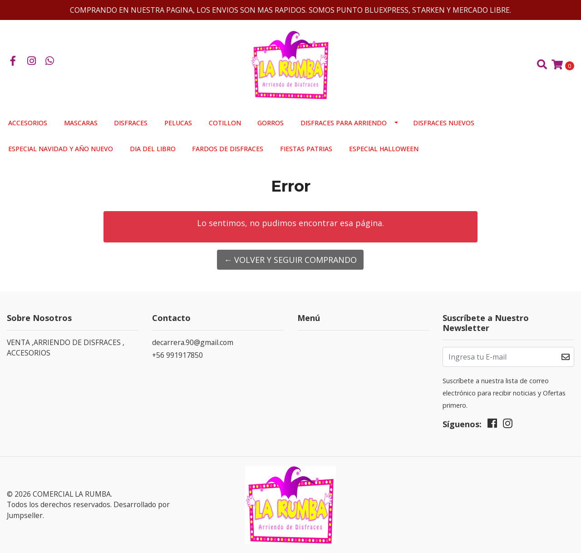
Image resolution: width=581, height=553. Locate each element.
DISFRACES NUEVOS (443, 122)
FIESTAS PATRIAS (306, 148)
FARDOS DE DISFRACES (227, 148)
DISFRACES (131, 122)
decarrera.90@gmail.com (192, 342)
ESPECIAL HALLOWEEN (384, 148)
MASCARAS (81, 122)
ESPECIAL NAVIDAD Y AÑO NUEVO (60, 148)
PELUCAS (178, 122)
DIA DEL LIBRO (153, 148)
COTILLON (225, 122)
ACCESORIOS (27, 122)
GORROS (270, 122)
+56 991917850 (177, 355)
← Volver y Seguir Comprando (290, 259)
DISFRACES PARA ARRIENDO (343, 122)
